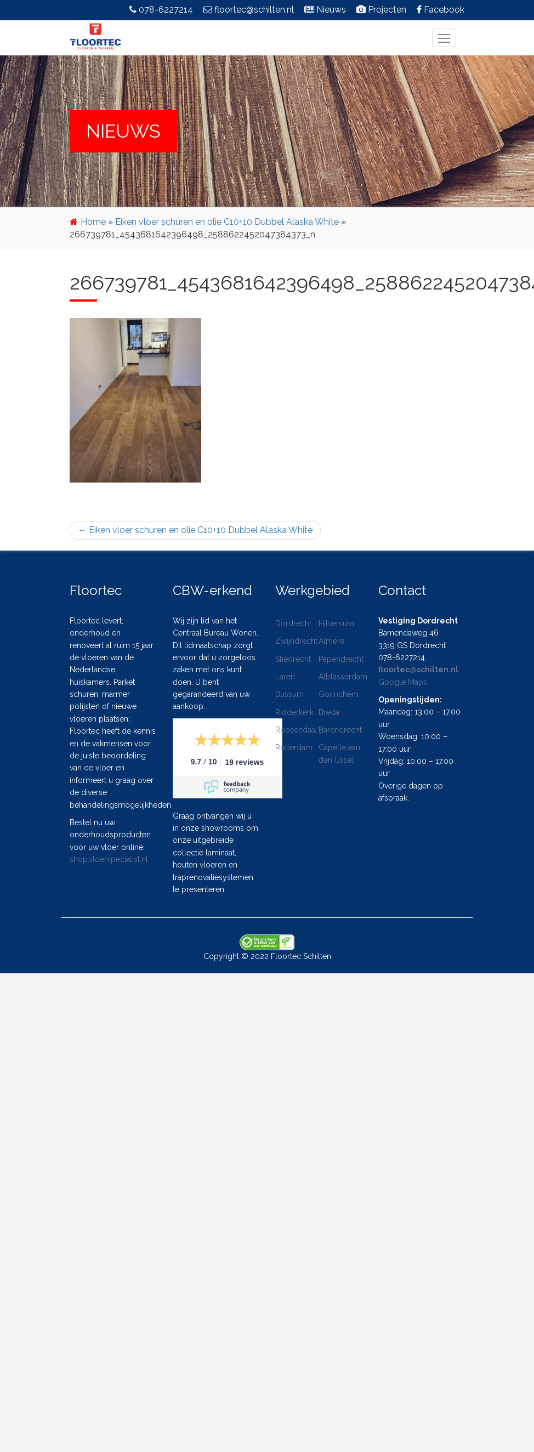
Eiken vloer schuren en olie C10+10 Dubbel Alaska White (227, 222)
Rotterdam (294, 747)
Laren (285, 676)
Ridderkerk (294, 712)
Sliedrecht (293, 659)
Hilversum (336, 623)
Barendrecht (340, 729)
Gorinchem (339, 694)
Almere (331, 641)
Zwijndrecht (296, 641)
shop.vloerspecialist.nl (109, 859)
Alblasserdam (343, 676)
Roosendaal (296, 729)
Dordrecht (293, 623)
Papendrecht (341, 659)
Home (93, 222)
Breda (329, 712)
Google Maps (402, 682)
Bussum (289, 694)
